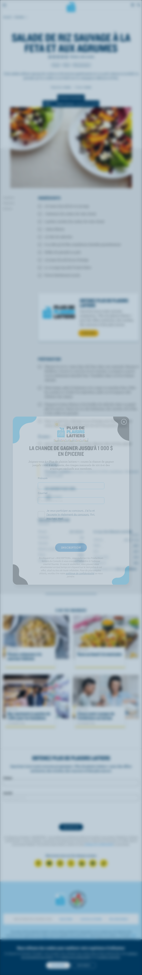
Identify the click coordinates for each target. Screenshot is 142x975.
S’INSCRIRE (88, 333)
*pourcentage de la (115, 568)
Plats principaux (82, 65)
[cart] (132, 5)
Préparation (9, 203)
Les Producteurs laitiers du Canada (71, 6)
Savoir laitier (66, 918)
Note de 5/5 (66, 56)
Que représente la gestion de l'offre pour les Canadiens (28, 715)
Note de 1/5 (50, 56)
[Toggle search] (139, 5)
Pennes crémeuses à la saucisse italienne (24, 656)
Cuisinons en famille (91, 918)
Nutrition (7, 208)
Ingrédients (9, 197)
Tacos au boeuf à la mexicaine (99, 654)
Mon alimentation (118, 918)
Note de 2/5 (54, 56)
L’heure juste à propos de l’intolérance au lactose (95, 715)
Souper (55, 65)
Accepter (58, 965)
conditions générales (108, 957)
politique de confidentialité (99, 844)
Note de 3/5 (58, 56)
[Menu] (4, 5)
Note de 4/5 (62, 56)
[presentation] (71, 812)
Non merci (84, 965)
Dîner (66, 65)
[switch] (71, 103)
